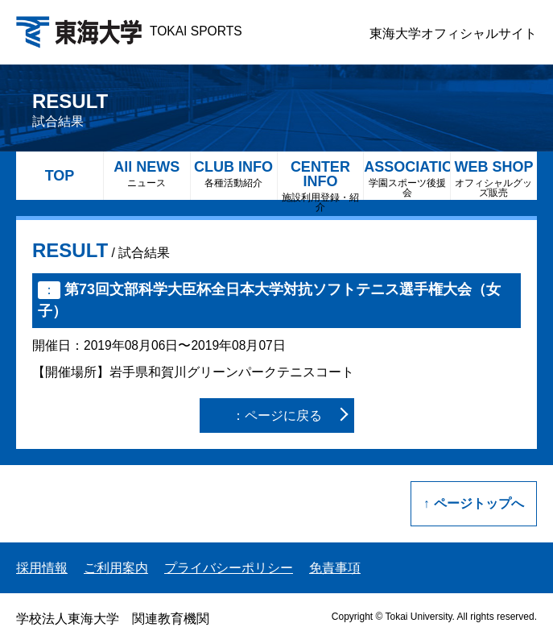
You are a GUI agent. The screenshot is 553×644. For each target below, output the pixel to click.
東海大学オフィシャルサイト (453, 33)
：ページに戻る (277, 415)
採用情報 (42, 568)
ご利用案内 (116, 568)
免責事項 (335, 568)
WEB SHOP (494, 178)
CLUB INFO (234, 174)
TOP (60, 176)
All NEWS (147, 174)
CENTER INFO (321, 179)
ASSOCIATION (407, 178)
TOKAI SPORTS (129, 31)
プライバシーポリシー (228, 568)
